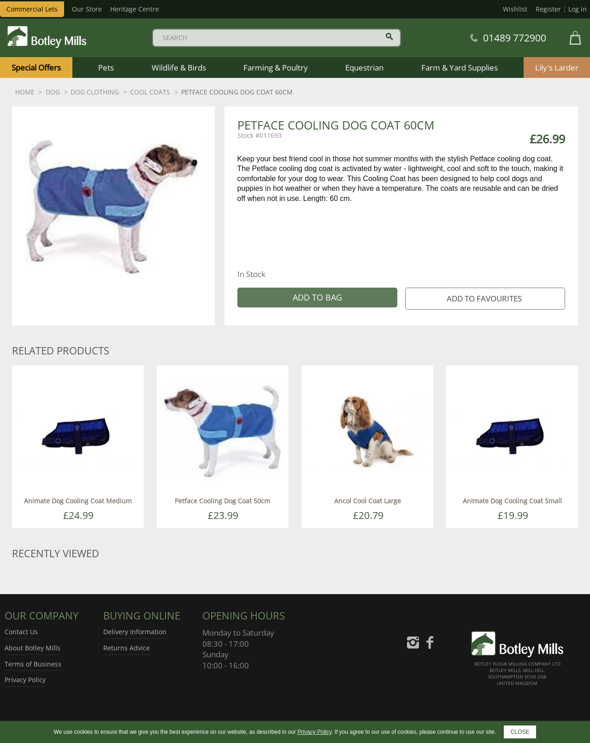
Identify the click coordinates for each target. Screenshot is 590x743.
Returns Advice (126, 647)
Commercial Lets (32, 9)
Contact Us (21, 631)
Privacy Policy (25, 679)
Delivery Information (134, 631)
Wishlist (515, 9)
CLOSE (520, 732)
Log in (577, 9)
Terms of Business (33, 664)
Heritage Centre (134, 9)
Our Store (87, 9)
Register (548, 9)
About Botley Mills (32, 647)
